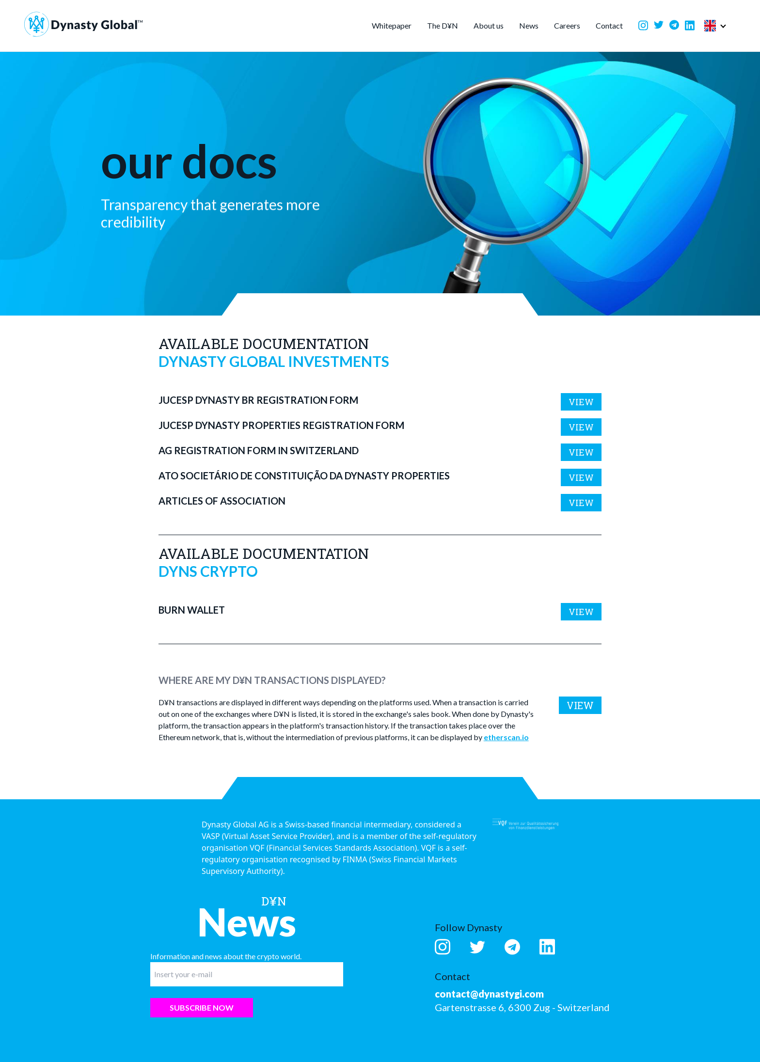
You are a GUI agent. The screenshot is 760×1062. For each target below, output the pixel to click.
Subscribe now (202, 1007)
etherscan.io (506, 737)
